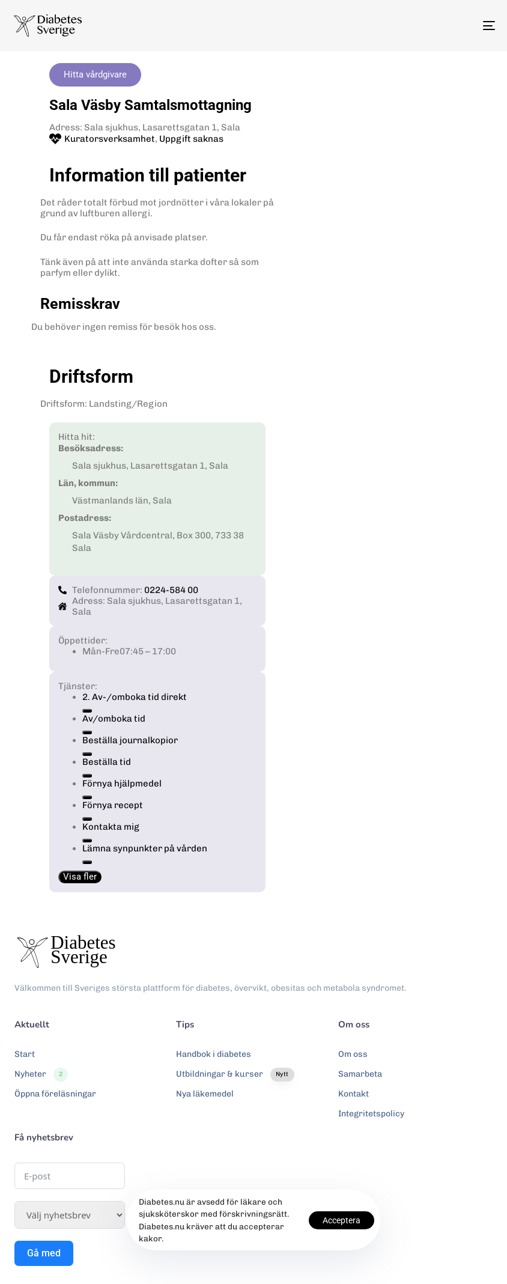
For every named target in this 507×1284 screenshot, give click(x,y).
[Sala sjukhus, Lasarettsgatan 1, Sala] (373, 291)
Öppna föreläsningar (55, 1094)
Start (24, 1054)
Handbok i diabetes (213, 1054)
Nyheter (41, 1074)
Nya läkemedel (205, 1094)
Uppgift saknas (191, 138)
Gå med (44, 1253)
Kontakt (353, 1094)
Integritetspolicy (371, 1114)
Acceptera (341, 1220)
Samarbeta (360, 1074)
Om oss (353, 1054)
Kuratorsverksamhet (109, 138)
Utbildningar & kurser (235, 1074)
